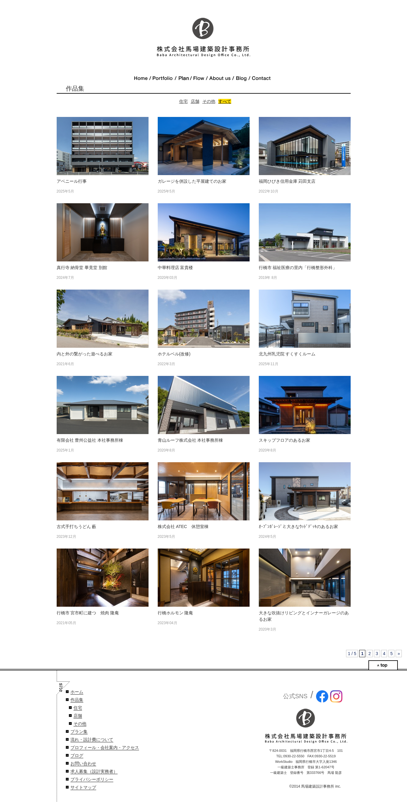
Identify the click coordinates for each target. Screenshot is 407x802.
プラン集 (79, 731)
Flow (198, 78)
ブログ (76, 755)
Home (141, 78)
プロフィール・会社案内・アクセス (104, 747)
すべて (224, 101)
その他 (208, 101)
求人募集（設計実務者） (94, 771)
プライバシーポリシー (91, 779)
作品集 (76, 700)
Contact (261, 78)
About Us (220, 78)
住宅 (183, 101)
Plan (183, 78)
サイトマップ (83, 787)
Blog (241, 78)
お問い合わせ (83, 763)
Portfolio (162, 78)
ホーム (76, 692)
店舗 (195, 101)
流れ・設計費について (91, 739)
